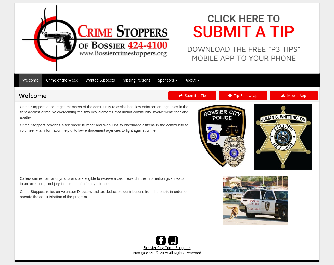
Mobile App (293, 95)
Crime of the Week (62, 80)
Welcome (30, 80)
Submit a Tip (192, 95)
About (192, 80)
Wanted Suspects (100, 80)
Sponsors (168, 80)
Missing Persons (136, 80)
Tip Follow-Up (243, 95)
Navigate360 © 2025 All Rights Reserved (167, 252)
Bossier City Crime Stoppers (167, 247)
